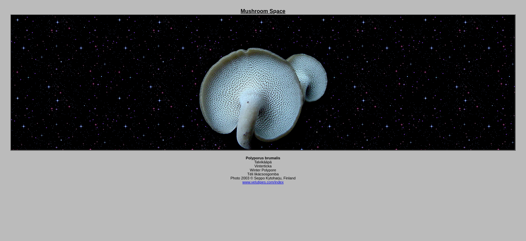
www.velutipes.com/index (263, 182)
